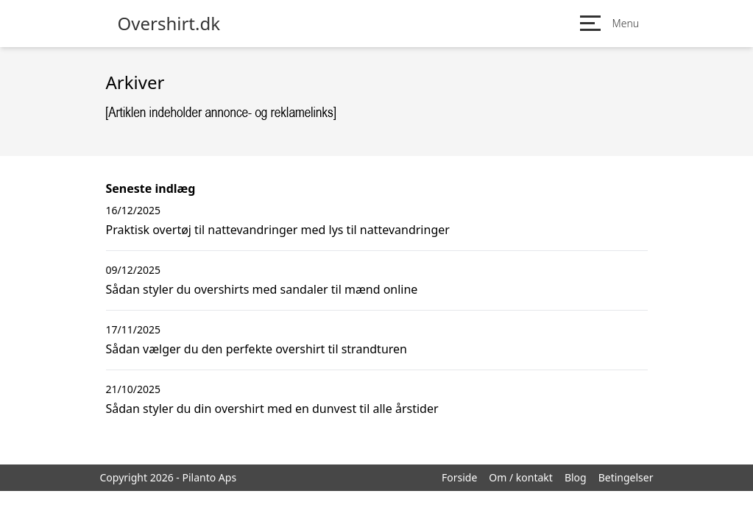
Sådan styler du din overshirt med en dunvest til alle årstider (272, 408)
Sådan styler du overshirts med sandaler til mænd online (262, 289)
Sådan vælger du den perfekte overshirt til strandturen (256, 349)
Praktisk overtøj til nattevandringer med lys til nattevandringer (278, 230)
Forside (459, 477)
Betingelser (626, 477)
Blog (576, 477)
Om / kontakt (521, 477)
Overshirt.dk (169, 23)
